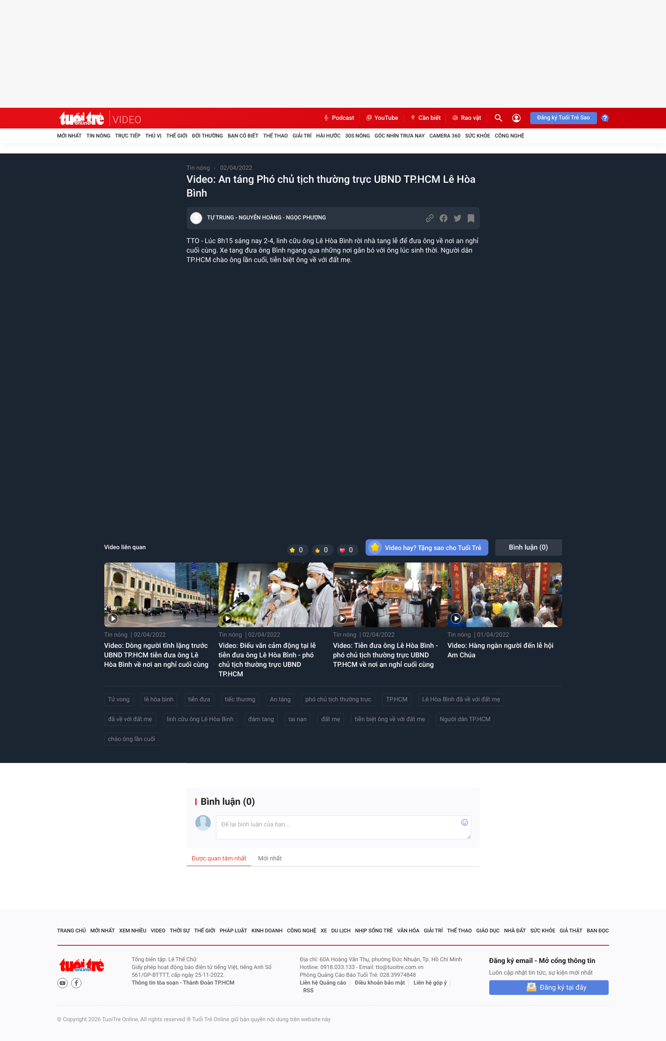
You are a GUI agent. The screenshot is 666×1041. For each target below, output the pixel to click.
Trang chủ (71, 931)
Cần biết (425, 118)
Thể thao (275, 136)
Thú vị (153, 136)
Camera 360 (444, 136)
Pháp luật (233, 931)
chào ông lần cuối (132, 739)
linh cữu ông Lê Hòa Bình (200, 719)
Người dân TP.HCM (465, 719)
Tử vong (119, 699)
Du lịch (341, 931)
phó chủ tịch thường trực (338, 699)
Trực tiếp (128, 136)
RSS (308, 991)
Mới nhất (69, 136)
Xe (324, 931)
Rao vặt (466, 118)
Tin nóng (98, 136)
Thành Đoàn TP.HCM (209, 983)
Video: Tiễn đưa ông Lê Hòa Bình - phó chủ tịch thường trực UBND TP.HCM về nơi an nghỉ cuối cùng (385, 655)
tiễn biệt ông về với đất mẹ (390, 719)
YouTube (381, 118)
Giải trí (302, 136)
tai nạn (297, 719)
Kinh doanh (266, 931)
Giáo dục (488, 931)
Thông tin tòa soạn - (157, 983)
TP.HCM (396, 699)
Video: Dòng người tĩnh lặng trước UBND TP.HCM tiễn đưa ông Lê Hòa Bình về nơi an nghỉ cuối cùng (156, 655)
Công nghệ (509, 136)
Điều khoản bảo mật (380, 983)
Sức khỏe (477, 136)
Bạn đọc (598, 931)
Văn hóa (408, 931)
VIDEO (127, 120)
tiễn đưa (199, 699)
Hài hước (328, 136)
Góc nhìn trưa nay (400, 136)
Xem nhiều (133, 931)
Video (158, 931)
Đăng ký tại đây (563, 987)
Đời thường (207, 136)
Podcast (338, 118)
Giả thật (571, 931)
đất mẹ (330, 719)
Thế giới (177, 136)
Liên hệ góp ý (430, 983)
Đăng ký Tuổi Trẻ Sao (563, 118)
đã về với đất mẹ (130, 719)
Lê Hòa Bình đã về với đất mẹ (461, 699)
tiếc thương (240, 699)
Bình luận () (528, 547)
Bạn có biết (243, 136)
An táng (280, 699)
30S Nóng (357, 136)
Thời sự (180, 931)
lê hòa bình (159, 699)
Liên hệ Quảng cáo (323, 983)
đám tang (261, 719)
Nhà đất (515, 931)
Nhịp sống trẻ (374, 931)
